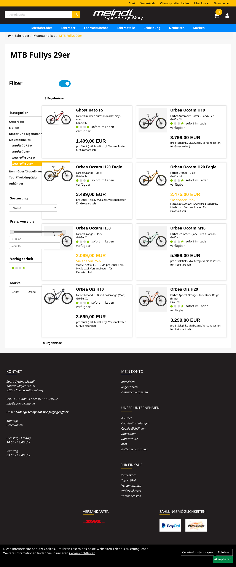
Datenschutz (129, 428)
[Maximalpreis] (34, 232)
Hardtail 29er (21, 138)
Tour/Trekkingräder (23, 164)
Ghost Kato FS (116, 95)
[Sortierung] (33, 194)
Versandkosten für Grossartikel (121, 136)
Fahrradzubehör (96, 28)
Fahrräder (68, 28)
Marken (199, 28)
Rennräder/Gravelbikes (25, 158)
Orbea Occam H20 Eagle (120, 155)
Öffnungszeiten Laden (174, 3)
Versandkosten (131, 475)
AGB (124, 434)
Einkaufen (221, 3)
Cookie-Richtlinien (133, 418)
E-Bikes (14, 114)
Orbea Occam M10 (199, 218)
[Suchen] (76, 14)
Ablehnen (224, 552)
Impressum (128, 423)
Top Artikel (128, 470)
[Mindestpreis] (34, 225)
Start (132, 3)
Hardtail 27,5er (22, 132)
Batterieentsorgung (134, 439)
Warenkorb (147, 3)
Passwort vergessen (134, 382)
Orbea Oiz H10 (116, 279)
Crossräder (16, 108)
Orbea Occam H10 (198, 95)
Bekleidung (152, 28)
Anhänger (16, 170)
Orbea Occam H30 (120, 218)
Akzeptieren (222, 559)
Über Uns (201, 3)
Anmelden (128, 371)
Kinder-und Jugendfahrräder (29, 120)
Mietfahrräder (41, 28)
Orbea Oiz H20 (195, 279)
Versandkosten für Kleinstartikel (122, 262)
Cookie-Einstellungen (135, 413)
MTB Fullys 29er (70, 35)
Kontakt (126, 408)
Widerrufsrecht (131, 480)
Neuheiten (177, 28)
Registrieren (129, 376)
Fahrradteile (126, 28)
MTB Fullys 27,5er (23, 144)
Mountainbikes (44, 35)
